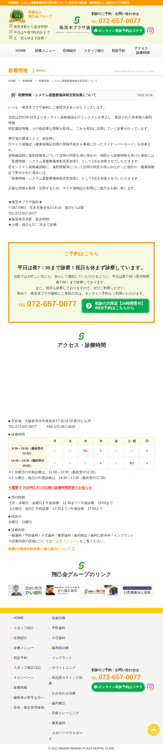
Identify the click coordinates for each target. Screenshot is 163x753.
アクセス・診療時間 (142, 51)
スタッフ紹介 (94, 51)
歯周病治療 (60, 648)
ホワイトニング (64, 667)
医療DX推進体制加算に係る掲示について (41, 549)
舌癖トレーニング (65, 713)
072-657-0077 (26, 426)
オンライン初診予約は (118, 687)
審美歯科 (58, 723)
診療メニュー (45, 51)
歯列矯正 (58, 703)
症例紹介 (69, 51)
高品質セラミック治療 (65, 680)
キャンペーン (24, 677)
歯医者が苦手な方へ (29, 697)
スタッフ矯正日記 (27, 667)
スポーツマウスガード (65, 735)
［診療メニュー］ (66, 541)
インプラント (62, 658)
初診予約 (118, 51)
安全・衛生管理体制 (29, 707)
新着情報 (27, 80)
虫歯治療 (58, 618)
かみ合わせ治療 (64, 693)
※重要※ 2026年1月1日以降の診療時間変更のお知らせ (50, 487)
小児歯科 (58, 638)
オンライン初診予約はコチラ (118, 30)
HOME (20, 51)
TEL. (116, 22)
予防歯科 (58, 628)
